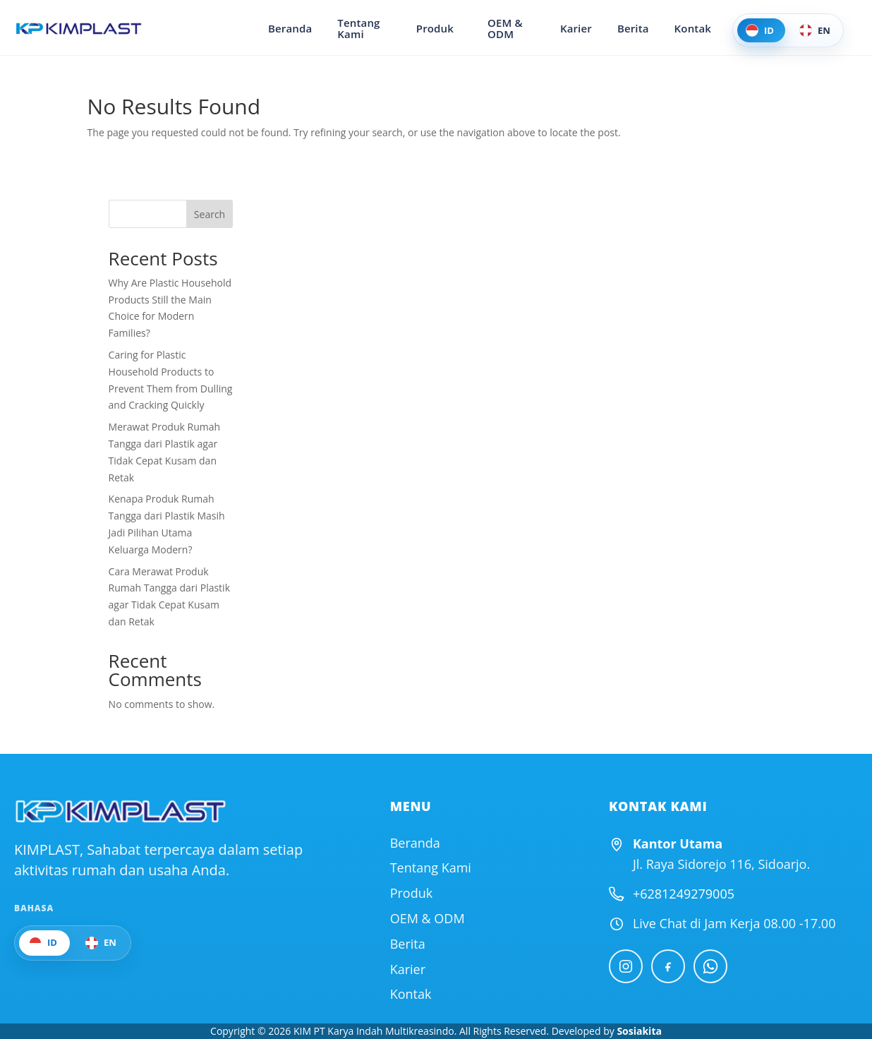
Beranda (303, 28)
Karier (576, 28)
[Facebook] (668, 966)
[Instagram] (626, 966)
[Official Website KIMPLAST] (120, 811)
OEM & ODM (511, 29)
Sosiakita (639, 1031)
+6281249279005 (683, 893)
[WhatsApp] (710, 966)
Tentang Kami (371, 29)
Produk (440, 28)
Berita (633, 28)
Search (209, 214)
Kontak (692, 28)
